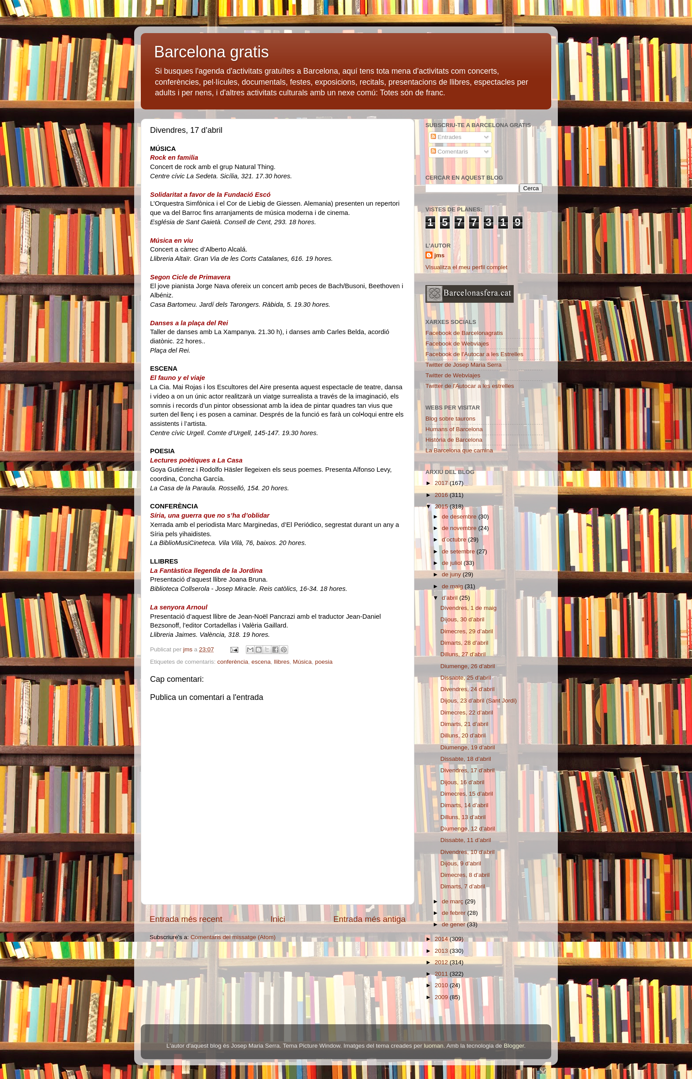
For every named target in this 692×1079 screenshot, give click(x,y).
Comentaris (449, 151)
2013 (442, 950)
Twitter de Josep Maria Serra (463, 364)
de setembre (459, 551)
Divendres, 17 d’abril (467, 770)
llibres (282, 661)
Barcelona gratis (211, 52)
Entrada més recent (186, 919)
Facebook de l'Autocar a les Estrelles (474, 354)
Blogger (514, 1045)
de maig (453, 586)
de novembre (460, 528)
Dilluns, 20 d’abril (463, 735)
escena (261, 661)
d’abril (450, 597)
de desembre (460, 516)
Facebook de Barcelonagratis (464, 333)
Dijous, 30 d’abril (462, 619)
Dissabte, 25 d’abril (465, 677)
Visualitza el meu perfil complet (466, 267)
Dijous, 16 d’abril (462, 782)
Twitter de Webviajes (452, 375)
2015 (442, 506)
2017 (442, 483)
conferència (232, 661)
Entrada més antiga (369, 919)
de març (453, 901)
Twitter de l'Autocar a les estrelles (469, 386)
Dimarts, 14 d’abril (464, 805)
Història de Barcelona (453, 439)
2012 (442, 962)
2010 (442, 985)
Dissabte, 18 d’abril (465, 759)
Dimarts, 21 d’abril (464, 724)
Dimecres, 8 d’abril (465, 875)
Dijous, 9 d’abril (460, 863)
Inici (278, 919)
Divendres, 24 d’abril (467, 689)
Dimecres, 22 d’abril (466, 712)
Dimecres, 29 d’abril (466, 631)
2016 (442, 495)
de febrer (454, 913)
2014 (442, 939)
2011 (442, 973)
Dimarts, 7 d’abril (462, 886)
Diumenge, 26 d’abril (467, 666)
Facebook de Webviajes (457, 343)
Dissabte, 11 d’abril (465, 840)
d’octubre (455, 539)
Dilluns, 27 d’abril (463, 654)
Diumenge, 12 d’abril (467, 828)
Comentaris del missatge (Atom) (233, 937)
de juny (452, 574)
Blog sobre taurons (450, 418)
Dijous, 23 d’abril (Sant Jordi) (478, 700)
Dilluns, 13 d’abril (463, 817)
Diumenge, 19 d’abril (467, 747)
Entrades (446, 137)
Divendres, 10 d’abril (467, 852)
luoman (434, 1045)
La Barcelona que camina (459, 450)
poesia (324, 661)
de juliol (453, 563)
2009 (442, 997)
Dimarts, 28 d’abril (464, 642)
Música (302, 661)
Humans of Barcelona (454, 429)
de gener (454, 924)
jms (439, 255)
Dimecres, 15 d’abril (466, 793)
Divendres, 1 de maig (468, 608)
